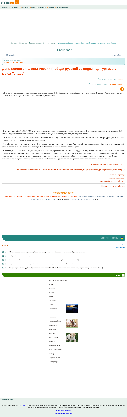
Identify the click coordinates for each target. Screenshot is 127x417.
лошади (52, 317)
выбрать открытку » (117, 175)
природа (52, 329)
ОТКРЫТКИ (25, 7)
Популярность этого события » (113, 186)
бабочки (52, 300)
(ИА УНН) (75, 260)
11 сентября (52, 43)
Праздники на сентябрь (37, 43)
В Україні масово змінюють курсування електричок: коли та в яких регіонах (35, 256)
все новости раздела (118, 244)
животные (53, 309)
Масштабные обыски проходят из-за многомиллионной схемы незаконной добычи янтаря (40, 260)
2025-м (73, 199)
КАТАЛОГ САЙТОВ (7, 400)
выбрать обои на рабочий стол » (112, 181)
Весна (52, 288)
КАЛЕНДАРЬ (5, 7)
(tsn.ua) (82, 252)
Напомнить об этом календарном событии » (108, 165)
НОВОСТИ (51, 7)
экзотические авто (56, 349)
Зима (51, 284)
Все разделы (120, 247)
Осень (52, 296)
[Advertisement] (61, 26)
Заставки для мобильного (58, 280)
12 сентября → (117, 55)
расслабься (53, 337)
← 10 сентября (9, 55)
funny (51, 353)
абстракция (53, 362)
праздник (53, 325)
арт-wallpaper (54, 358)
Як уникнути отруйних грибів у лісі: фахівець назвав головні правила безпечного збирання (40, 264)
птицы (52, 333)
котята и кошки (55, 313)
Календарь (23, 43)
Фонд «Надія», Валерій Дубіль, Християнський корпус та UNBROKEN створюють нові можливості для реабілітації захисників (53, 268)
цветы (52, 341)
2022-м (91, 199)
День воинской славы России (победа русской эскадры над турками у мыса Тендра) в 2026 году (40, 196)
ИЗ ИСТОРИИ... (41, 7)
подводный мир (55, 321)
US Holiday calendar (62, 7)
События (14, 43)
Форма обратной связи (63, 410)
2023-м (85, 199)
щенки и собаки (55, 345)
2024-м (79, 199)
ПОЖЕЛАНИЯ (15, 7)
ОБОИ (32, 7)
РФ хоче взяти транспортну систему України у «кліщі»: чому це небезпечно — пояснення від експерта (44, 252)
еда (51, 305)
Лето (51, 292)
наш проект (22, 405)
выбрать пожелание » (117, 178)
